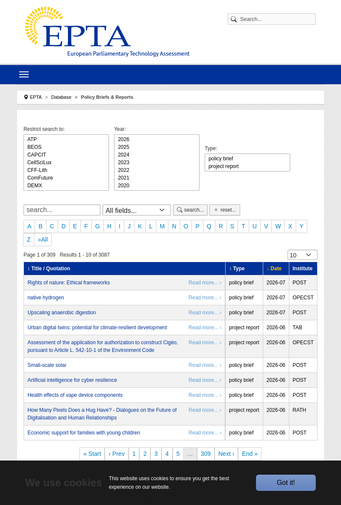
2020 (156, 185)
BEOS (66, 147)
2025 (156, 147)
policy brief (247, 158)
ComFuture (66, 178)
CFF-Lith (66, 170)
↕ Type (236, 269)
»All (42, 239)
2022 (156, 170)
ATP (66, 139)
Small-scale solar (46, 365)
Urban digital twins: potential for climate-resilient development (97, 328)
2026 (156, 139)
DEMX (66, 185)
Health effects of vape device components (75, 395)
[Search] (276, 19)
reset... (224, 210)
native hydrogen (45, 298)
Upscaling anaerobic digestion (61, 313)
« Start (92, 453)
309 (206, 453)
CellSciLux (66, 162)
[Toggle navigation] (24, 74)
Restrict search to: (44, 129)
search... (190, 210)
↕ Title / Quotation (48, 269)
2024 (156, 155)
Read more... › (204, 283)
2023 (156, 162)
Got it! (286, 482)
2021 (156, 178)
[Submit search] (235, 19)
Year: (120, 129)
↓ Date (274, 269)
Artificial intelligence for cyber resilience (72, 380)
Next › (226, 453)
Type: (211, 148)
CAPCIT (66, 155)
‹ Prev (116, 453)
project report (247, 166)
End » (250, 453)
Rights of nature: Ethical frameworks (68, 283)
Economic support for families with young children (83, 433)
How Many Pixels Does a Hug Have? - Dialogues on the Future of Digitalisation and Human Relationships (101, 414)
